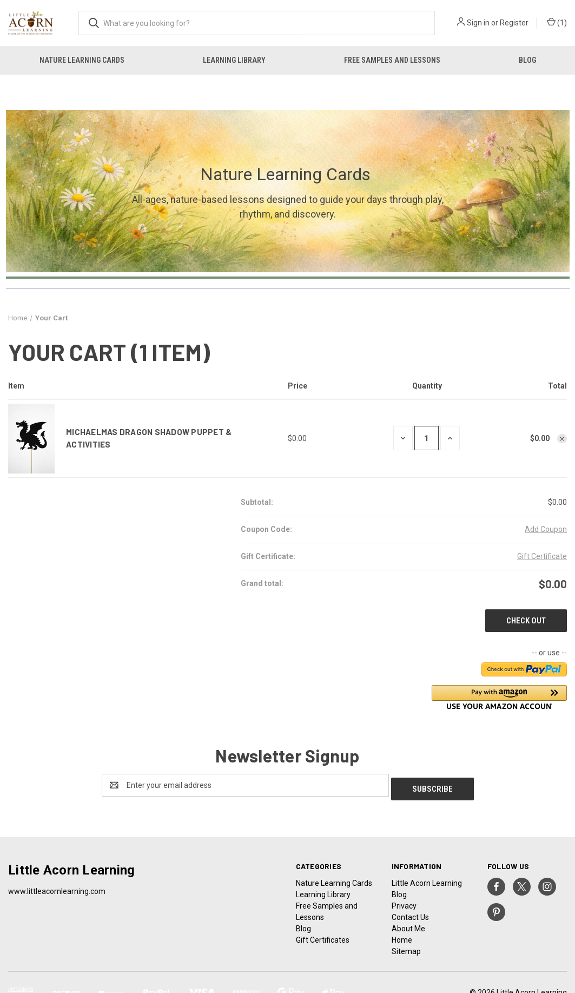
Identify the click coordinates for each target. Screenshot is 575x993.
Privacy (404, 902)
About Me (408, 924)
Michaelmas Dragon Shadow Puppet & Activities (149, 438)
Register (514, 22)
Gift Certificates (322, 936)
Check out (526, 621)
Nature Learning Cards (81, 60)
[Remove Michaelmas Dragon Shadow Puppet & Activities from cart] (562, 439)
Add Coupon (546, 529)
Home (402, 936)
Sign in (478, 22)
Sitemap (406, 947)
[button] (499, 697)
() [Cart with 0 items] (557, 23)
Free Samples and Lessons (392, 60)
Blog (527, 60)
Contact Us (410, 913)
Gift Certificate (542, 556)
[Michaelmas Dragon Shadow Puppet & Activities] (426, 438)
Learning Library (234, 60)
